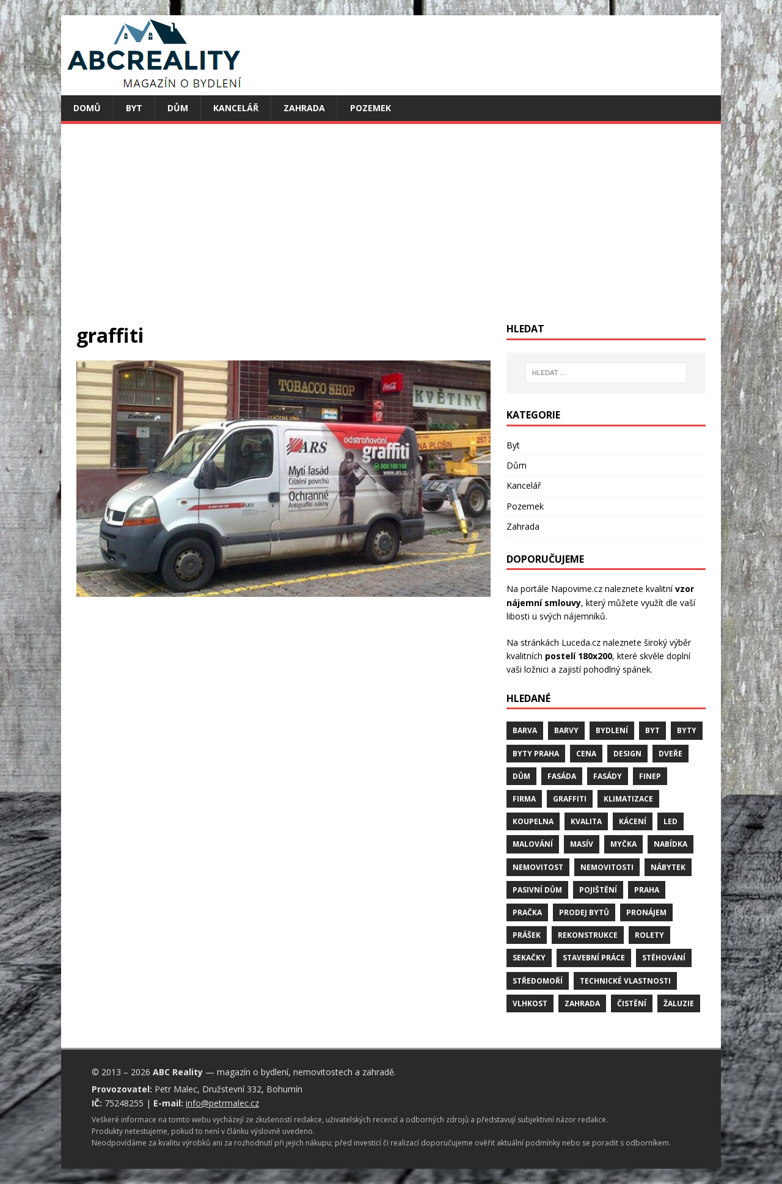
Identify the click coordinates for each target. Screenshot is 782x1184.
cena (586, 753)
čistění (631, 1003)
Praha (646, 890)
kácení (632, 821)
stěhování (663, 957)
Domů (87, 108)
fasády (607, 776)
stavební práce (594, 957)
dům (521, 776)
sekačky (529, 957)
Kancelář (235, 108)
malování (533, 844)
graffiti (569, 799)
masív (581, 844)
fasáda (561, 776)
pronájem (646, 912)
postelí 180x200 (578, 656)
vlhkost (530, 1003)
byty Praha (536, 753)
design (627, 753)
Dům (177, 108)
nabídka (670, 844)
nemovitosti (607, 867)
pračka (527, 912)
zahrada (582, 1003)
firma (524, 799)
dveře (670, 753)
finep (650, 776)
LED (670, 821)
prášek (527, 935)
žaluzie (678, 1003)
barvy (566, 730)
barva (525, 730)
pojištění (598, 890)
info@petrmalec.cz (222, 1103)
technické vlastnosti (625, 981)
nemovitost (538, 867)
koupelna (533, 821)
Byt (134, 108)
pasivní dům (537, 890)
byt (652, 730)
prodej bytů (584, 912)
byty (686, 730)
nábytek (668, 867)
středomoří (538, 981)
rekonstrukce (588, 935)
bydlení (612, 730)
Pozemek (370, 108)
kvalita (586, 821)
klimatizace (628, 799)
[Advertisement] (391, 230)
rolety (649, 935)
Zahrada (304, 108)
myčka (623, 844)
